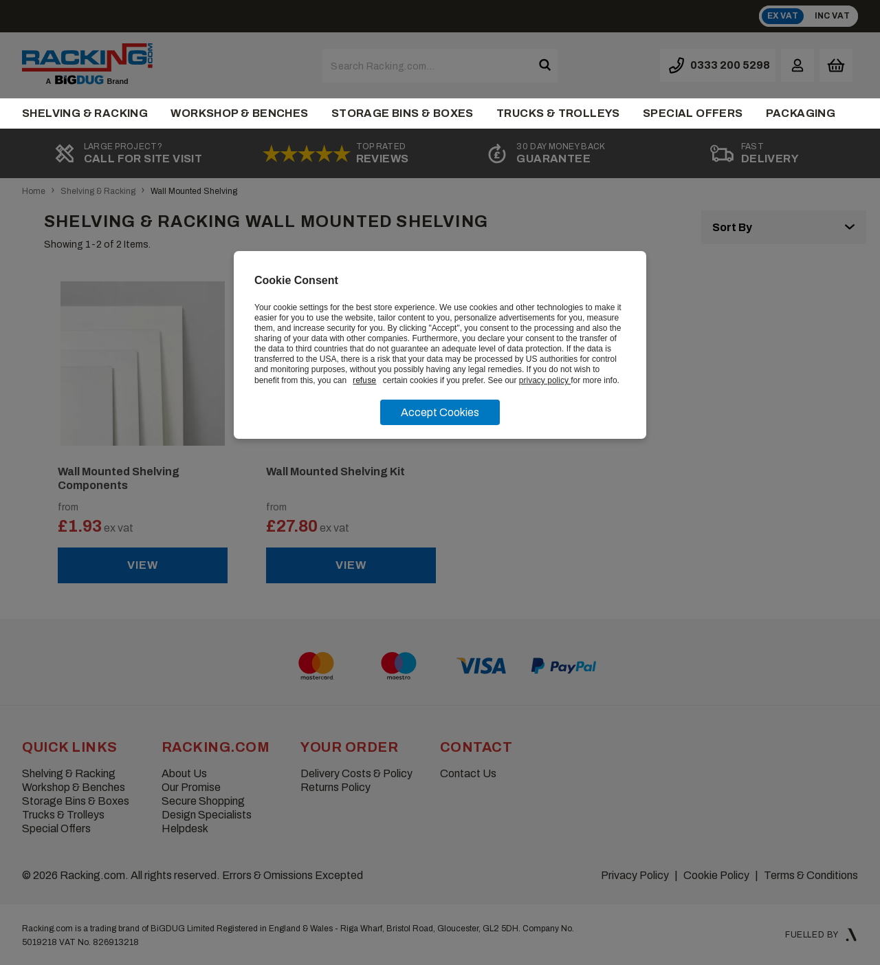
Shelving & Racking (85, 113)
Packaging (801, 113)
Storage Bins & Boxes (402, 113)
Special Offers (693, 113)
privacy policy (545, 380)
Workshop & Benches (239, 113)
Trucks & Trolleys (558, 113)
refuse (364, 380)
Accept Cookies (440, 412)
